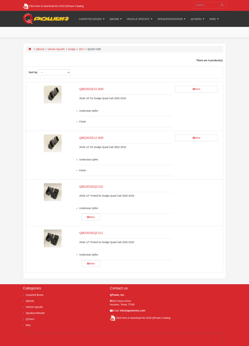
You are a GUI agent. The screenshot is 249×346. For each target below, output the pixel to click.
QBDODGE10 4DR (91, 89)
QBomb (114, 19)
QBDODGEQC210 (91, 186)
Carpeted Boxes (90, 19)
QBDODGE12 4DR (91, 137)
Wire (212, 19)
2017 (81, 49)
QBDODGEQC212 (91, 233)
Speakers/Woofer (170, 19)
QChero (196, 19)
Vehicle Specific (138, 19)
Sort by (33, 72)
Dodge (72, 49)
